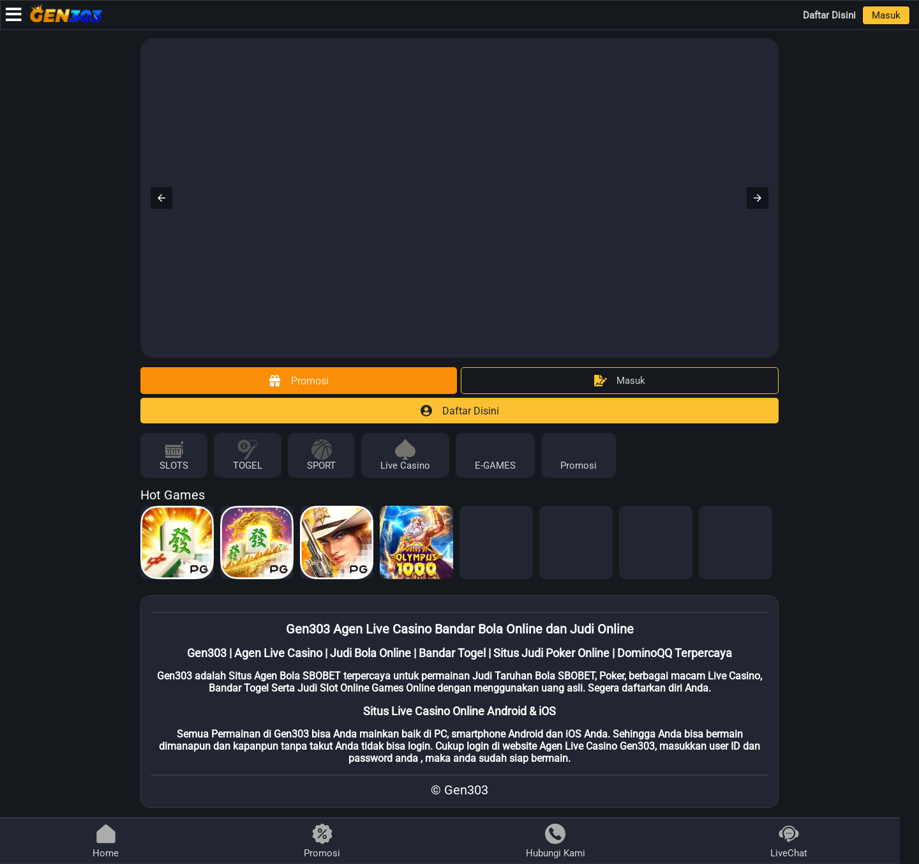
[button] (161, 198)
